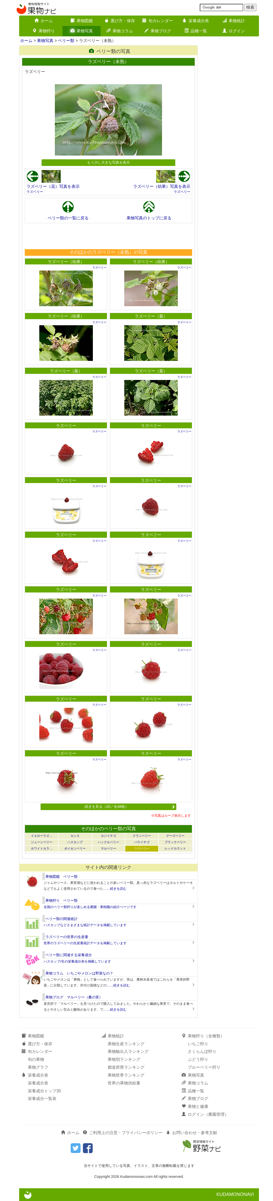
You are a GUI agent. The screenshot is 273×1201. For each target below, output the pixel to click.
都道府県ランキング (126, 1067)
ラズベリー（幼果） (66, 262)
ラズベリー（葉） (151, 316)
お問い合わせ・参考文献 (191, 1133)
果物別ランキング (124, 1059)
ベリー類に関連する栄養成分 (68, 955)
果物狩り (43, 31)
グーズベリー (175, 836)
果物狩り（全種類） (203, 1036)
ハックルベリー (108, 842)
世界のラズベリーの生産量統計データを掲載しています (85, 943)
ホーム (43, 21)
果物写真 (81, 31)
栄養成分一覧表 (42, 1098)
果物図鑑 (81, 21)
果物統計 (233, 21)
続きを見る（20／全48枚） (130, 806)
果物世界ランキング (126, 1075)
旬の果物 (36, 1059)
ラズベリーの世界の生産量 (66, 937)
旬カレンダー (157, 21)
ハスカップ (75, 842)
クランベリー (142, 836)
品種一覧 (195, 31)
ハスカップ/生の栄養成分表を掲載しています (77, 961)
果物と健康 (195, 1106)
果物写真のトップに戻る (149, 218)
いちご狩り (198, 1044)
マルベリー (108, 848)
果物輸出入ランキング (128, 1051)
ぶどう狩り (198, 1059)
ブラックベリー (175, 842)
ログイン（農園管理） (205, 1114)
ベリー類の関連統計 (61, 919)
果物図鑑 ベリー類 (61, 876)
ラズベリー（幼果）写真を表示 (161, 186)
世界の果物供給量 (124, 1083)
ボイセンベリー (75, 848)
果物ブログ (157, 31)
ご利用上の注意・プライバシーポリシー (123, 1133)
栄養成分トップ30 (44, 1091)
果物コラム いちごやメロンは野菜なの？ (79, 973)
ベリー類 (66, 40)
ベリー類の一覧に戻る (68, 218)
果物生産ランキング (126, 1044)
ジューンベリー (41, 842)
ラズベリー (35, 192)
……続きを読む (115, 889)
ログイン (233, 31)
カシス (75, 836)
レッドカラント (175, 848)
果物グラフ (38, 1067)
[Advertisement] (108, 236)
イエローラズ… (41, 836)
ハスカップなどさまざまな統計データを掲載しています (85, 925)
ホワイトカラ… (41, 848)
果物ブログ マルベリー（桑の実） (74, 997)
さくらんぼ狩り (202, 1051)
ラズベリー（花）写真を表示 (53, 186)
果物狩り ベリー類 (61, 900)
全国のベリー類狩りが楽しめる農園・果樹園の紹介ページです (90, 907)
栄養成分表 (195, 21)
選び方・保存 (119, 21)
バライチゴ (142, 842)
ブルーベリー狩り (204, 1067)
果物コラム (119, 31)
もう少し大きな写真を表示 (108, 162)
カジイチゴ (108, 836)
